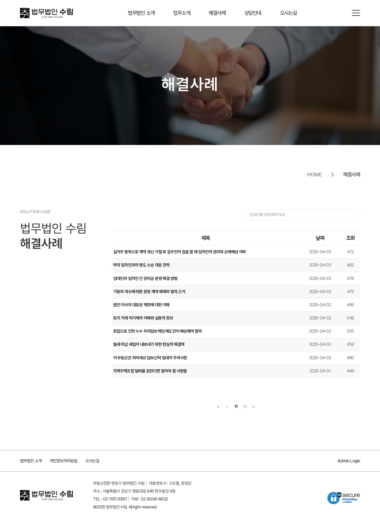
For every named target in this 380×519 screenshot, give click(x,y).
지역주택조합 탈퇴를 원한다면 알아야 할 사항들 (150, 371)
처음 (218, 407)
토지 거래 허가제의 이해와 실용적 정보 (143, 318)
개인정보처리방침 (64, 460)
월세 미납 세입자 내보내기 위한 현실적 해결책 (148, 344)
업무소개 (181, 13)
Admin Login (349, 460)
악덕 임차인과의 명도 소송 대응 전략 (141, 265)
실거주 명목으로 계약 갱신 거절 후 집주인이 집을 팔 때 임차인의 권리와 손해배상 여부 (179, 251)
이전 (227, 407)
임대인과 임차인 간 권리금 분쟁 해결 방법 (145, 278)
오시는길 (288, 13)
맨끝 (254, 407)
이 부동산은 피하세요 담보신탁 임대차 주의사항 (150, 357)
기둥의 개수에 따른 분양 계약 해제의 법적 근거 (149, 291)
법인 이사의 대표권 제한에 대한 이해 (141, 304)
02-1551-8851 (115, 499)
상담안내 (253, 13)
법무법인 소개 (141, 13)
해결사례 (217, 13)
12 (245, 406)
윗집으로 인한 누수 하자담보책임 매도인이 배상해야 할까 (157, 331)
